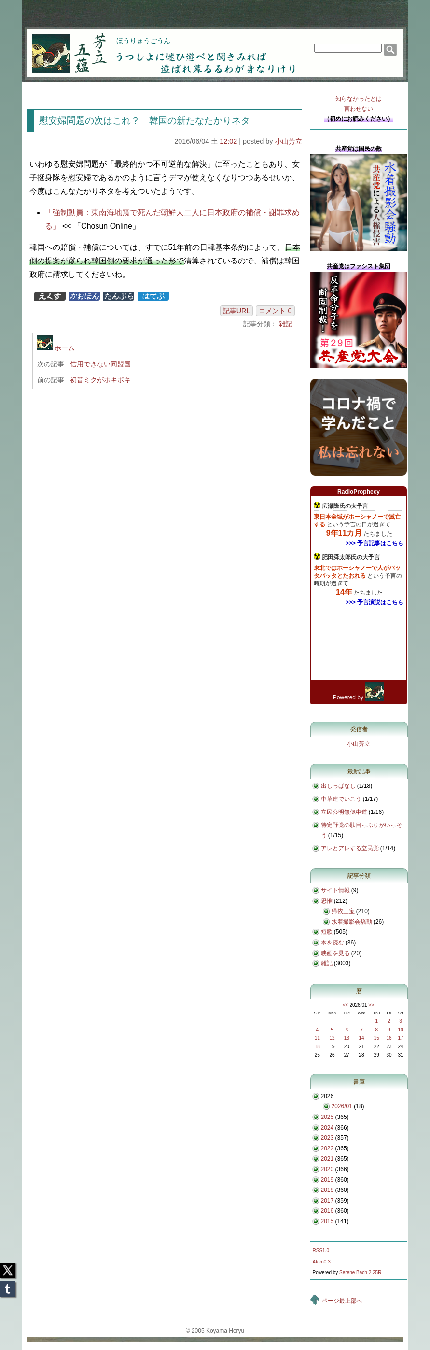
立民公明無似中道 (344, 812)
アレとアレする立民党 (350, 848)
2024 (327, 1127)
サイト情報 (335, 890)
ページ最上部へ (342, 1300)
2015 (327, 1221)
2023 (327, 1137)
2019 (327, 1179)
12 (332, 1038)
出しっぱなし (338, 786)
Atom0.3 (322, 1261)
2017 (327, 1200)
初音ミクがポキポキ (100, 380)
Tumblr (7, 1286)
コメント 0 (275, 311)
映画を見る (335, 953)
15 (376, 1038)
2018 (327, 1190)
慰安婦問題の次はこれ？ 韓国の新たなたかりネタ (144, 121)
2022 (327, 1148)
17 (400, 1038)
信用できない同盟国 (100, 364)
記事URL (236, 311)
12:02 (228, 141)
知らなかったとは (358, 104)
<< (345, 1005)
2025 (327, 1117)
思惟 (327, 901)
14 (361, 1038)
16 (388, 1038)
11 (317, 1038)
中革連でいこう (341, 799)
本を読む (332, 942)
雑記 (285, 324)
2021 (327, 1158)
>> (371, 1005)
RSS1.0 (321, 1250)
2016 (327, 1210)
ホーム (56, 348)
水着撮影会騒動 (352, 921)
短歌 (327, 932)
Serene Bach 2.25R (360, 1272)
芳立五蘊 (63, 46)
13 (346, 1038)
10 (400, 1029)
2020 (327, 1169)
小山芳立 (288, 141)
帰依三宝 (343, 911)
